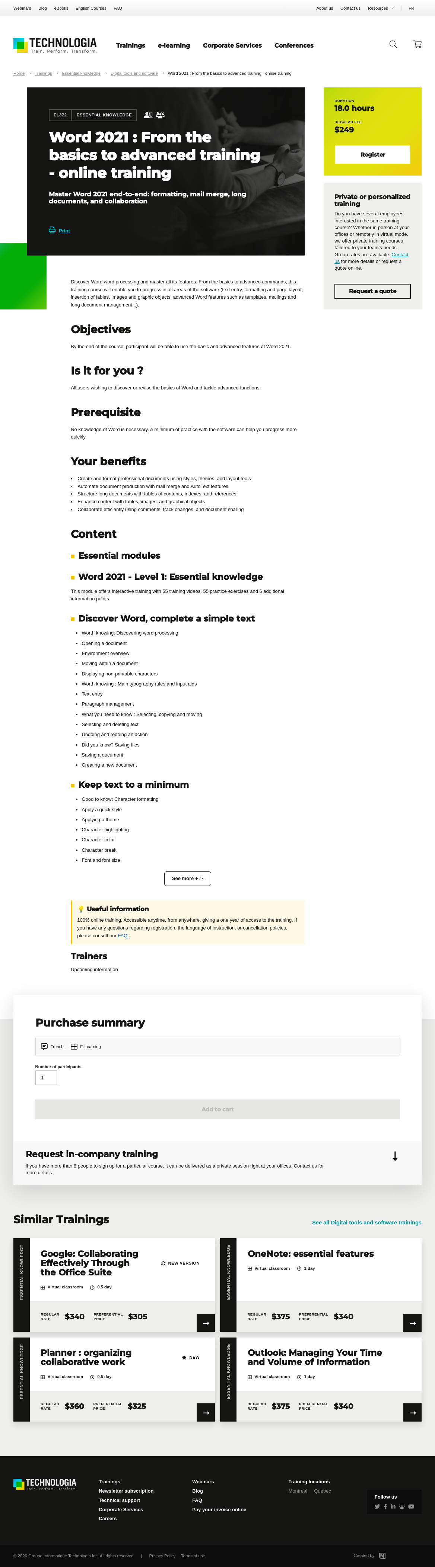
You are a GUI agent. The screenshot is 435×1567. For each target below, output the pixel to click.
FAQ (118, 8)
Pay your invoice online (219, 1509)
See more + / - (188, 878)
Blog (42, 8)
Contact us (350, 8)
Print (59, 231)
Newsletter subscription (126, 1491)
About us (325, 8)
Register (373, 154)
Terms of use (193, 1556)
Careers (108, 1518)
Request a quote (372, 291)
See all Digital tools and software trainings (367, 1223)
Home (19, 73)
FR (411, 8)
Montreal (297, 1491)
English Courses (91, 8)
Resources (378, 8)
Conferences (294, 45)
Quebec (322, 1491)
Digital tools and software (134, 73)
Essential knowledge (81, 73)
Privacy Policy (162, 1556)
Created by (378, 1555)
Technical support (119, 1500)
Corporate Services (232, 45)
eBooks (61, 8)
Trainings (130, 45)
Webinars (22, 8)
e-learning (174, 45)
